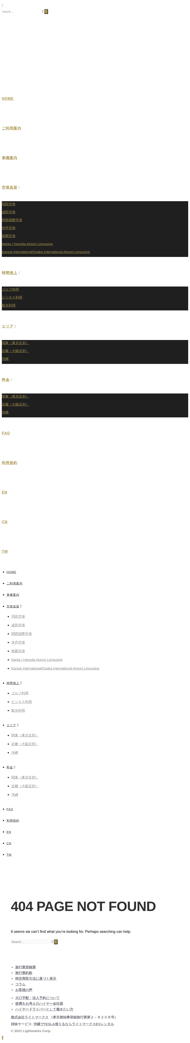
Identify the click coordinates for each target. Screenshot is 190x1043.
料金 (6, 380)
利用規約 (9, 463)
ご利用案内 (11, 128)
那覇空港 (8, 236)
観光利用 (8, 305)
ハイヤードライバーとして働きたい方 (44, 1009)
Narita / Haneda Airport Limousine (27, 244)
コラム (20, 984)
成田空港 (8, 212)
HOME (8, 99)
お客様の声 (23, 990)
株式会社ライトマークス (29, 1017)
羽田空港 (8, 204)
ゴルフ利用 (10, 289)
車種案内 (9, 158)
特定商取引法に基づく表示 (35, 978)
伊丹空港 (8, 228)
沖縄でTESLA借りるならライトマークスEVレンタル (73, 1024)
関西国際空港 (12, 220)
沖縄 (5, 359)
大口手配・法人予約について (37, 998)
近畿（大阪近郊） (15, 351)
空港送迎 (9, 187)
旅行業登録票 (25, 967)
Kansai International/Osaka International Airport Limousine (46, 252)
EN (4, 492)
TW (5, 551)
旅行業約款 (23, 973)
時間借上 (9, 273)
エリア (7, 326)
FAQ (6, 433)
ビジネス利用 (12, 297)
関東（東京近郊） (15, 343)
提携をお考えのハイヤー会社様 (39, 1003)
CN (5, 522)
